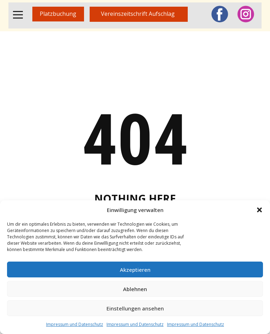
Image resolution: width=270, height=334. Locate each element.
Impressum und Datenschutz (74, 324)
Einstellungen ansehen (135, 308)
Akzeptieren (135, 269)
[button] (259, 209)
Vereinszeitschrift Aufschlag (138, 14)
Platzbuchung (58, 14)
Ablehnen (135, 289)
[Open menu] (18, 14)
